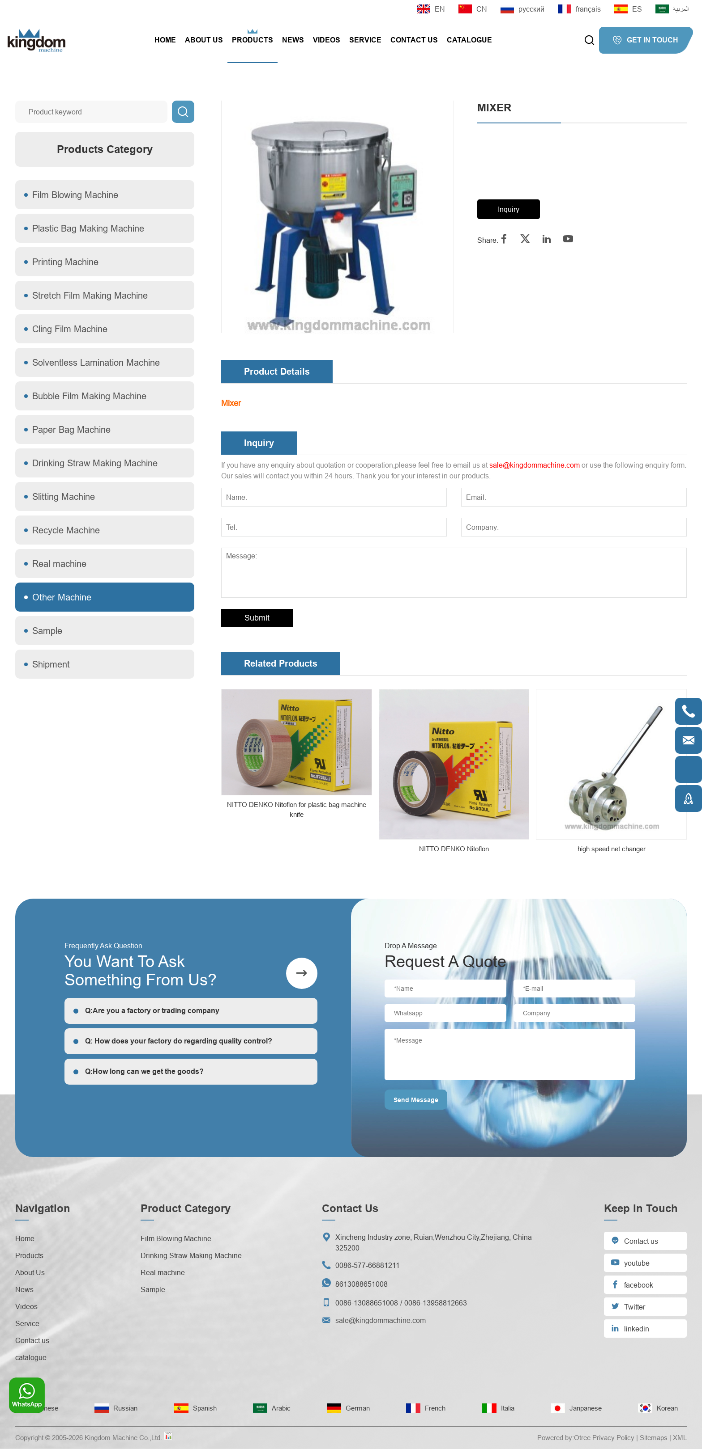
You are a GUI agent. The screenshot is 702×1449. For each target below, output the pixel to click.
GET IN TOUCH (645, 40)
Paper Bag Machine (71, 429)
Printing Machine (65, 262)
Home (165, 40)
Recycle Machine (66, 530)
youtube (630, 1262)
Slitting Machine (63, 496)
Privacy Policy (613, 1437)
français (579, 8)
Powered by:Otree (564, 1437)
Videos (326, 40)
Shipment (51, 664)
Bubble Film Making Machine (89, 396)
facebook (632, 1284)
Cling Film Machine (69, 329)
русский (522, 8)
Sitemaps (654, 1437)
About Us (204, 40)
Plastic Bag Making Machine (88, 228)
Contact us (414, 40)
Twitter (628, 1306)
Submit (257, 617)
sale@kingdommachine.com (534, 465)
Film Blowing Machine (75, 195)
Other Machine (61, 597)
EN (431, 8)
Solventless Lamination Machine (96, 362)
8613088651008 (361, 1284)
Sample (47, 630)
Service (365, 40)
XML (680, 1437)
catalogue (469, 40)
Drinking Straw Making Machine (95, 463)
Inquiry (508, 209)
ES (628, 8)
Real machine (59, 563)
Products (252, 40)
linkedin (630, 1328)
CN (472, 8)
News (293, 40)
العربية (672, 8)
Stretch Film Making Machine (90, 295)
